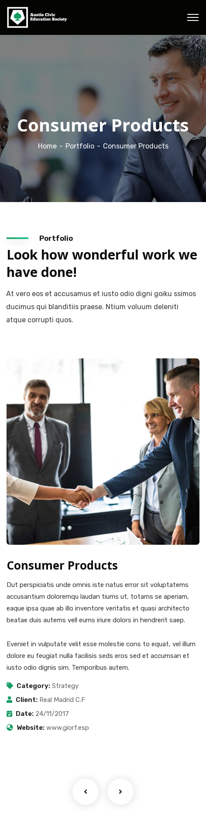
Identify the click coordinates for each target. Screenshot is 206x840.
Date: (25, 714)
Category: (33, 686)
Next (120, 792)
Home (47, 146)
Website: (31, 728)
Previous (85, 792)
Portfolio (79, 146)
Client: (27, 700)
